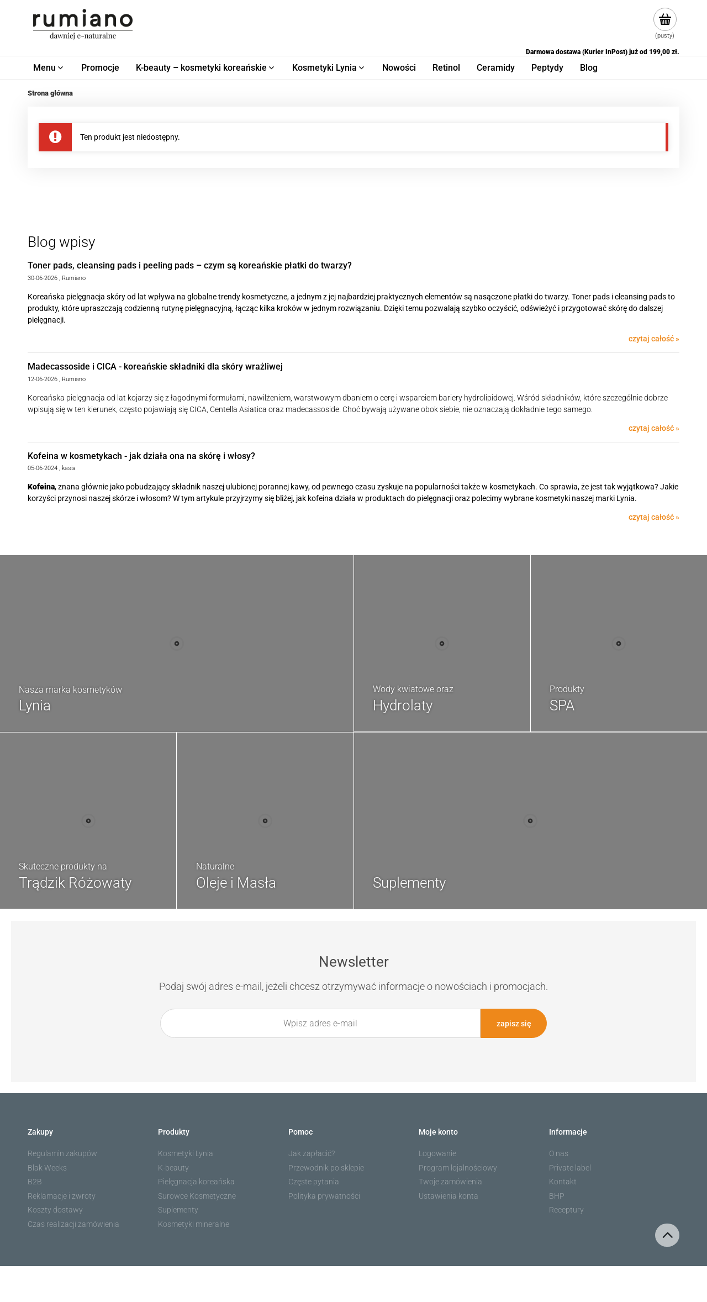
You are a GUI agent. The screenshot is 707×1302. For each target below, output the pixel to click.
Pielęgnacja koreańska (196, 1181)
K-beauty (173, 1167)
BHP (556, 1196)
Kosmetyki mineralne (193, 1224)
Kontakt (563, 1181)
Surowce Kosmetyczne (197, 1196)
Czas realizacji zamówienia (73, 1224)
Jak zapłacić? (311, 1153)
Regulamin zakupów (62, 1153)
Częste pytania (313, 1181)
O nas (558, 1153)
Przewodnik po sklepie (326, 1167)
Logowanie (437, 1153)
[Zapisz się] (514, 1023)
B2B (35, 1181)
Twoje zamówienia (450, 1181)
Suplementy (178, 1209)
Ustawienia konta (448, 1196)
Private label (570, 1167)
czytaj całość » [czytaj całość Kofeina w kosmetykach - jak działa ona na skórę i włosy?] (654, 517)
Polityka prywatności (324, 1196)
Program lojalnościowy (458, 1167)
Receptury (566, 1209)
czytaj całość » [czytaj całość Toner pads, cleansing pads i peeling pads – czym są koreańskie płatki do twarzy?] (654, 338)
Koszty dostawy (55, 1209)
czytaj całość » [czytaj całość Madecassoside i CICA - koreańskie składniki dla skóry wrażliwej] (654, 428)
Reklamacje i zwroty (62, 1196)
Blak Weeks (47, 1167)
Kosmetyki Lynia (185, 1153)
